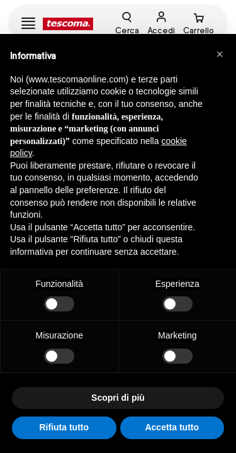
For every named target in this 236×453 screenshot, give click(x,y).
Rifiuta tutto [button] (64, 427)
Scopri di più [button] (118, 398)
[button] (220, 54)
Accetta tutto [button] (172, 427)
